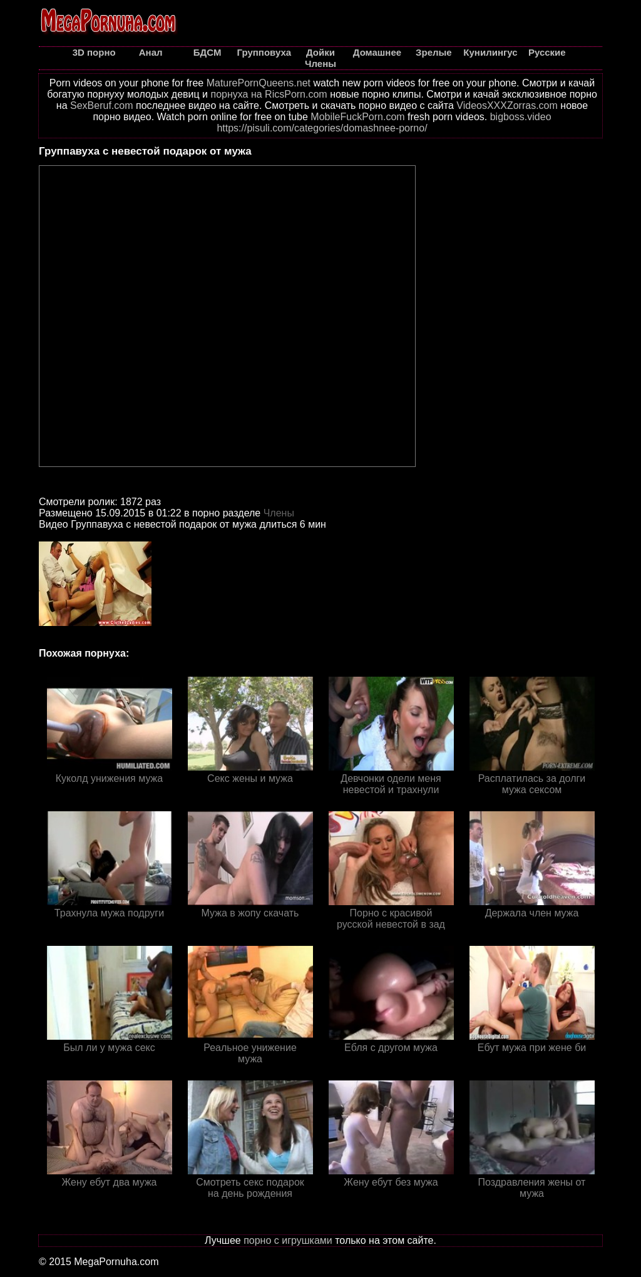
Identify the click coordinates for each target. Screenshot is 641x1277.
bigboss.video (520, 116)
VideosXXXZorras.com (507, 105)
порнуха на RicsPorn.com (268, 94)
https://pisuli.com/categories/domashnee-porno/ (322, 128)
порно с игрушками (288, 1240)
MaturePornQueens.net (258, 83)
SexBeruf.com (101, 105)
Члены (279, 513)
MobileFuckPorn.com (357, 116)
